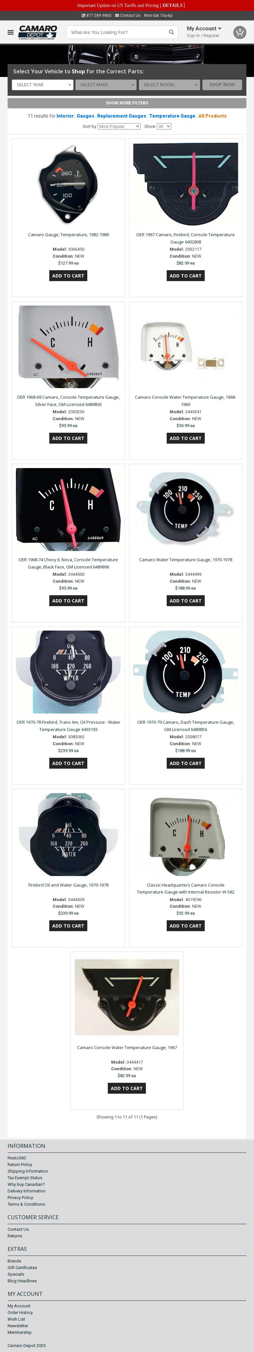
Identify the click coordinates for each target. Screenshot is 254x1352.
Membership (20, 1332)
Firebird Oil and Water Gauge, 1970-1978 (68, 885)
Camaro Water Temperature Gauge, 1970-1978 (185, 560)
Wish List (16, 1319)
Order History (20, 1312)
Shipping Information (28, 1171)
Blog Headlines (22, 1280)
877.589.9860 (96, 15)
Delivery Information (27, 1190)
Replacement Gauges (121, 116)
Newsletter (18, 1325)
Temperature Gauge (172, 116)
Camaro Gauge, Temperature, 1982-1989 (68, 235)
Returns (15, 1235)
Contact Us (128, 15)
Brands (14, 1261)
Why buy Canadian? (26, 1184)
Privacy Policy (20, 1197)
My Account (19, 1305)
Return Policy (20, 1164)
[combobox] (42, 85)
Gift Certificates (22, 1267)
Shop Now (222, 85)
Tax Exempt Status (25, 1177)
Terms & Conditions (26, 1204)
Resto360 (17, 1157)
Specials (16, 1274)
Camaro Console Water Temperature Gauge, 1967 (127, 1047)
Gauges (85, 116)
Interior (65, 116)
